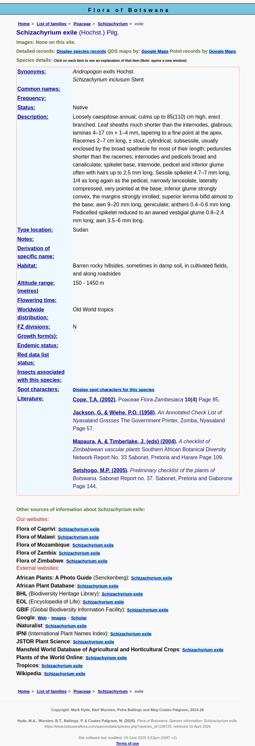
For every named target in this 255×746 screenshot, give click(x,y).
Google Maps (155, 51)
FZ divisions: (33, 327)
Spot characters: (38, 389)
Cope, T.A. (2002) (94, 399)
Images (58, 617)
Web (42, 617)
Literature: (30, 398)
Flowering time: (36, 300)
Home (24, 23)
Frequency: (31, 98)
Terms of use (127, 743)
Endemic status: (37, 345)
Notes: (25, 239)
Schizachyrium (113, 23)
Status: (26, 107)
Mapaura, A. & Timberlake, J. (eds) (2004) (124, 441)
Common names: (38, 89)
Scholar (79, 617)
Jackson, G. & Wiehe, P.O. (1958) (114, 412)
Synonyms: (31, 71)
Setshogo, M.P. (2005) (100, 470)
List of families (52, 23)
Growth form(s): (37, 336)
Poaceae (82, 23)
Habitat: (27, 265)
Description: (32, 117)
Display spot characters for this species (113, 389)
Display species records (81, 51)
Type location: (35, 230)
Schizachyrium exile (78, 529)
